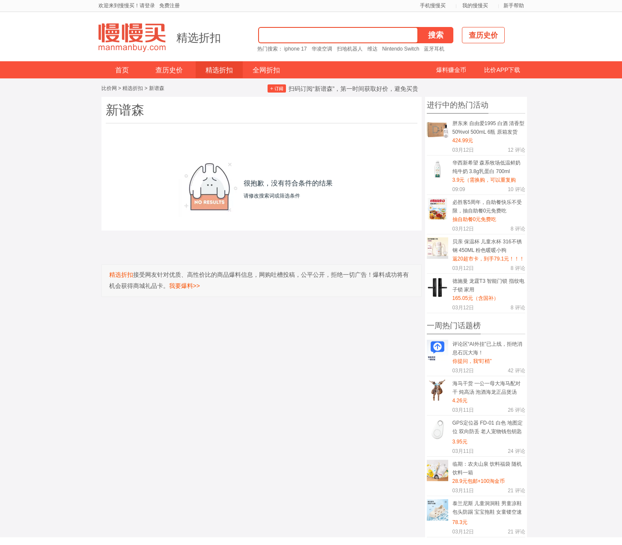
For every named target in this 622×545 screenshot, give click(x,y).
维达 (372, 49)
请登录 (147, 6)
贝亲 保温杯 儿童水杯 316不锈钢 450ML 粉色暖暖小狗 (487, 246)
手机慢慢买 (433, 6)
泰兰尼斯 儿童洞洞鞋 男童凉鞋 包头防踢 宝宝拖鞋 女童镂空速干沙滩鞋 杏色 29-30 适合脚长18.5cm (487, 509)
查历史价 (169, 70)
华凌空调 (322, 49)
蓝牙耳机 (434, 49)
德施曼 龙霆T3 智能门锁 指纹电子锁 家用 (488, 285)
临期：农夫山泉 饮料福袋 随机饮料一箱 (487, 468)
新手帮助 (513, 6)
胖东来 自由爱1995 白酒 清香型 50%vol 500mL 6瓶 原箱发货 (488, 127)
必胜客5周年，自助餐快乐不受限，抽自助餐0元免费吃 (487, 206)
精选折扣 (198, 37)
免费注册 (169, 6)
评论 (516, 150)
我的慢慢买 (475, 6)
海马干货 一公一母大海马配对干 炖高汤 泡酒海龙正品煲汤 (486, 387)
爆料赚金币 (451, 69)
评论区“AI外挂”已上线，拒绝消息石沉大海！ (487, 348)
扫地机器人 (350, 49)
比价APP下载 (502, 69)
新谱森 (156, 88)
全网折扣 (266, 70)
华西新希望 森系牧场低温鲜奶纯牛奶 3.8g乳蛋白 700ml (486, 167)
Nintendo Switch (401, 49)
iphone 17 (295, 49)
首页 (122, 70)
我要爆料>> (184, 285)
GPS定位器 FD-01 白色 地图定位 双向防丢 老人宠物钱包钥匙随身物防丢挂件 (487, 428)
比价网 (109, 88)
